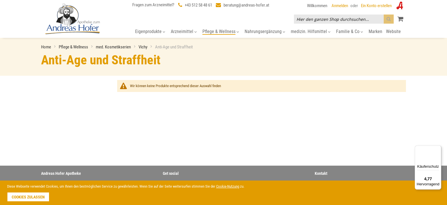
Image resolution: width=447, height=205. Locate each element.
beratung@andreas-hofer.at (246, 5)
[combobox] (344, 19)
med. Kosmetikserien (114, 47)
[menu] (223, 32)
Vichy (143, 47)
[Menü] (437, 148)
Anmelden (340, 5)
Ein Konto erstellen (376, 5)
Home (46, 47)
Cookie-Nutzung (227, 186)
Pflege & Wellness (74, 47)
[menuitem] (150, 32)
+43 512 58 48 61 (198, 5)
